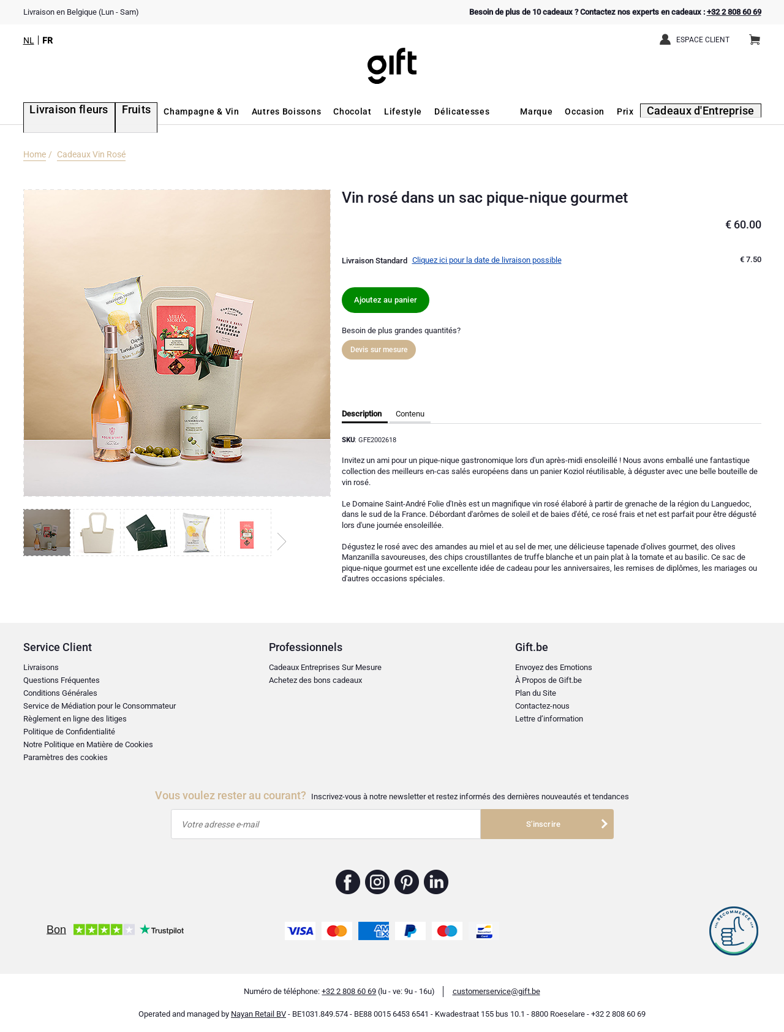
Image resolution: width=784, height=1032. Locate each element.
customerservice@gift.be (496, 991)
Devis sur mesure (379, 349)
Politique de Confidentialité (69, 731)
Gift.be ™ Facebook (348, 882)
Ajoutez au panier (385, 299)
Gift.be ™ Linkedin (436, 882)
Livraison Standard (374, 260)
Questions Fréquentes (61, 680)
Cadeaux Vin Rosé (91, 154)
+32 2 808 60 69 (734, 12)
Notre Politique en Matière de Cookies (88, 744)
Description (362, 413)
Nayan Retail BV (258, 1014)
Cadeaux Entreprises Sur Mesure (325, 667)
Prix (640, 111)
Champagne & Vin (179, 111)
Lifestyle (381, 111)
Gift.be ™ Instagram (377, 882)
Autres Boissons (264, 111)
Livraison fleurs (58, 111)
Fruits (116, 111)
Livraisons (41, 667)
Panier (758, 35)
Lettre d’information (549, 718)
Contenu (410, 413)
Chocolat (330, 111)
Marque (551, 111)
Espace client (702, 40)
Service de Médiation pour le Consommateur (99, 705)
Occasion (599, 111)
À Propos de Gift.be (548, 680)
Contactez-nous (542, 705)
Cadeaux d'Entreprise (709, 111)
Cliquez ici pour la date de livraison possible (487, 260)
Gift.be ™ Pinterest (407, 882)
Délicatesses (439, 111)
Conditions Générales (60, 693)
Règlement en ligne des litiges (75, 718)
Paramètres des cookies (65, 757)
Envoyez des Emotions (553, 667)
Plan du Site (535, 693)
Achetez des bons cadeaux (315, 680)
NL (28, 40)
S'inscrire (543, 824)
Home (34, 154)
